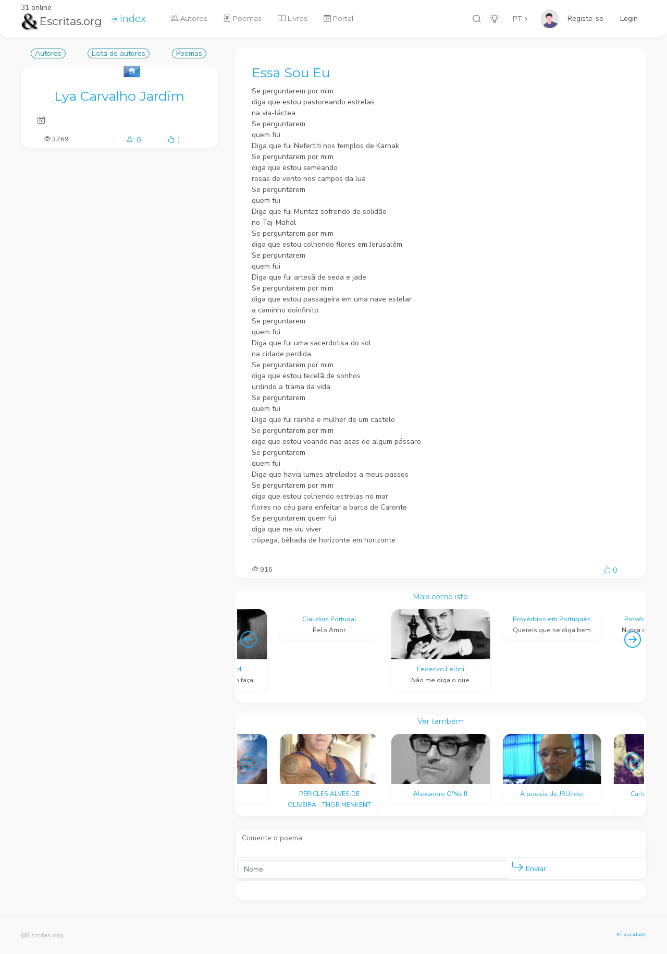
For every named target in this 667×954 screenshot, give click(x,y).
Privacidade (631, 934)
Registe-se (585, 18)
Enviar (528, 866)
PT (517, 19)
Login (629, 18)
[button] (517, 867)
